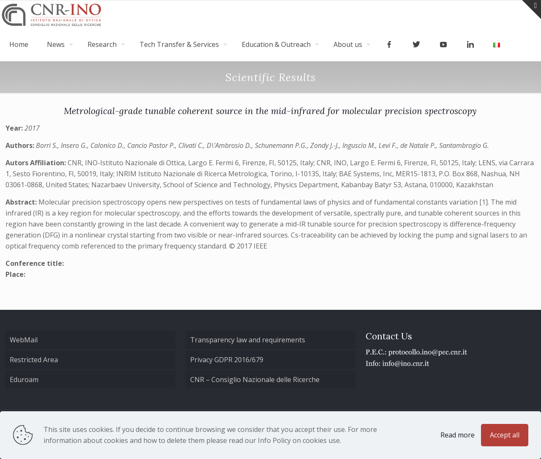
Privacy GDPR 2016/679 (226, 359)
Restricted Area (34, 359)
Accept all (504, 435)
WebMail (24, 339)
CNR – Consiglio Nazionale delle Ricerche (255, 379)
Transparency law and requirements (247, 339)
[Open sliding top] (531, 9)
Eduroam (24, 379)
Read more (457, 435)
